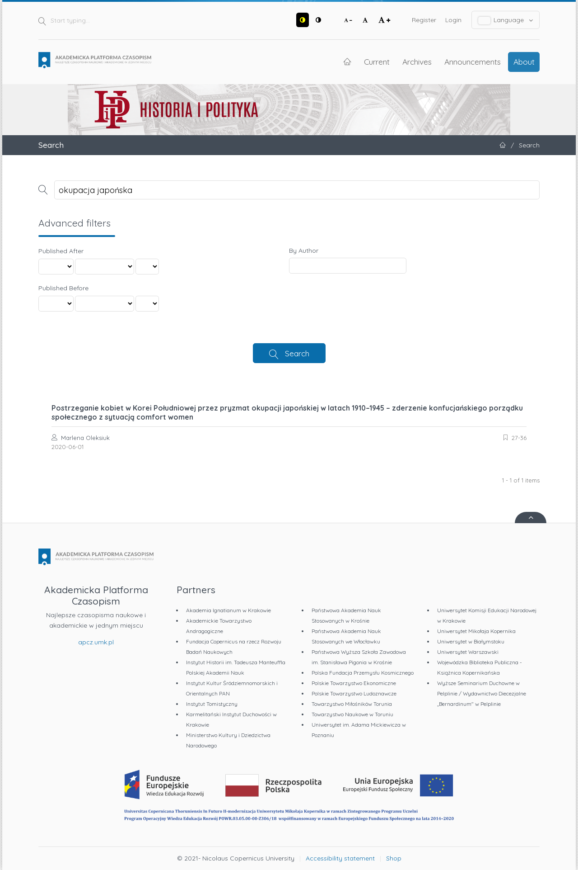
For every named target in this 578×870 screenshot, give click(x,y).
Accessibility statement (340, 858)
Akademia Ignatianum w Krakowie (228, 610)
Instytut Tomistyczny (212, 703)
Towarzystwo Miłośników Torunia (352, 703)
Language (505, 20)
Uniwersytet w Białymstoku (470, 641)
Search (297, 353)
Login (453, 20)
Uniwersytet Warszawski (468, 651)
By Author (303, 250)
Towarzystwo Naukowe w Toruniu (352, 714)
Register (424, 20)
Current (377, 61)
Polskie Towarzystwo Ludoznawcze (354, 693)
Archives (417, 61)
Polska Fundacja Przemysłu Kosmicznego (363, 672)
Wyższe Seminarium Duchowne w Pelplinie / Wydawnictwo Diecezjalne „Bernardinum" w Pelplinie (481, 693)
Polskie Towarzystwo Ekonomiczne (354, 683)
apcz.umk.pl (96, 642)
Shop (393, 858)
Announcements (472, 61)
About (524, 61)
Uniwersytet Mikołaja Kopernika (476, 631)
